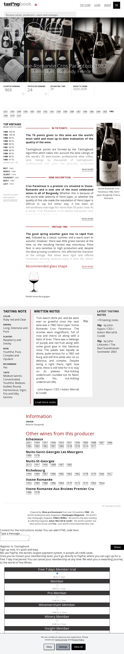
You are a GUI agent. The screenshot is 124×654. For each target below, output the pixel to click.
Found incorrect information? (10, 197)
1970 (18, 115)
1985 (91, 111)
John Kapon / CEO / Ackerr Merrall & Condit (107, 330)
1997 (45, 442)
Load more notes (45, 402)
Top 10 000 (85, 5)
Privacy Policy (78, 639)
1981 (53, 446)
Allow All (78, 647)
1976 (77, 446)
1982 (111, 111)
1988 (71, 111)
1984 (98, 111)
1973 (77, 483)
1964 (101, 483)
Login (97, 5)
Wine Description (60, 177)
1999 (12, 111)
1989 (65, 111)
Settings (63, 647)
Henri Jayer (44, 71)
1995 (32, 111)
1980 (5, 115)
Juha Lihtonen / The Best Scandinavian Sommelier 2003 (108, 346)
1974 (85, 446)
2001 (5, 111)
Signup (107, 5)
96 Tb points (59, 128)
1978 (12, 115)
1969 (93, 483)
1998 (18, 111)
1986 (85, 111)
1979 (69, 483)
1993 (38, 111)
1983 (105, 111)
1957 (109, 474)
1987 (78, 111)
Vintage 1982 (59, 226)
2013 (29, 464)
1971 (93, 446)
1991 (52, 111)
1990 (58, 111)
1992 (45, 111)
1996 (25, 111)
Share (117, 548)
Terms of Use (61, 639)
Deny (49, 647)
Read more (87, 169)
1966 (101, 474)
